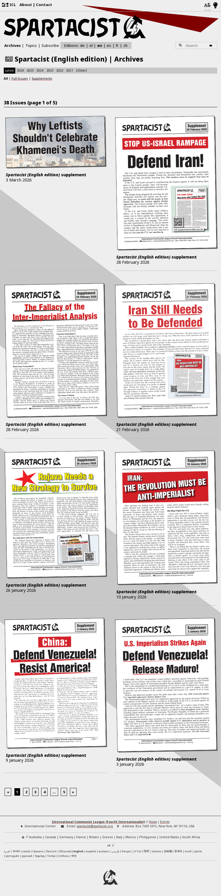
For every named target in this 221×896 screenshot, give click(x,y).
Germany (66, 837)
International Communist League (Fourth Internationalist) (98, 822)
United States (169, 837)
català (26, 851)
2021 (69, 70)
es (109, 45)
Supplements (42, 78)
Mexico (130, 837)
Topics (31, 45)
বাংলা (16, 851)
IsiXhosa (63, 856)
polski (198, 851)
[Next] (73, 792)
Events (164, 822)
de (82, 45)
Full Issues (20, 78)
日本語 (168, 851)
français (127, 851)
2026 (20, 70)
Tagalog (40, 856)
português (12, 856)
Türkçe (51, 856)
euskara (104, 851)
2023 (50, 70)
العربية (7, 851)
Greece (107, 837)
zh (125, 45)
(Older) (81, 70)
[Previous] (8, 792)
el (91, 45)
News (153, 822)
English (78, 851)
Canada (50, 837)
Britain (94, 837)
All (6, 78)
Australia (35, 837)
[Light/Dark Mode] (215, 5)
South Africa (191, 837)
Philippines (147, 837)
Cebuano (38, 851)
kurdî (188, 851)
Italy (119, 837)
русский (27, 856)
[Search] (211, 45)
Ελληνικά (65, 851)
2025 (30, 70)
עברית (137, 851)
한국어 (178, 851)
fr (117, 45)
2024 (40, 70)
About (26, 4)
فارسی (115, 851)
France (81, 837)
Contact (44, 4)
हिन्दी (146, 851)
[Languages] (207, 5)
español (91, 851)
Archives (12, 45)
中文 (74, 856)
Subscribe (50, 45)
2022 (59, 70)
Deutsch (51, 851)
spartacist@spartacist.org (95, 826)
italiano (156, 851)
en (99, 45)
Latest (9, 70)
